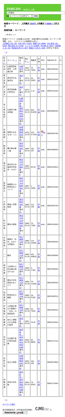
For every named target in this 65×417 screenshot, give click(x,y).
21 (20, 212)
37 (20, 352)
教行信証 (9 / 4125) (16, 46)
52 (20, 95)
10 (20, 247)
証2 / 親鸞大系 (21, 239)
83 (20, 326)
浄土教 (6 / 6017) (47, 46)
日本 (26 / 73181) (25, 43)
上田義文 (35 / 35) (10, 43)
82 (20, 368)
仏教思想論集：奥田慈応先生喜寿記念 (21, 108)
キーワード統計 (9, 404)
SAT (33, 23)
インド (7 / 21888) (32, 46)
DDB (49, 23)
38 (20, 395)
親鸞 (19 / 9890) (39, 43)
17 (20, 156)
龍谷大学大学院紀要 (21, 164)
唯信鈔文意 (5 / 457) (20, 48)
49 (20, 83)
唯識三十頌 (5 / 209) (37, 48)
